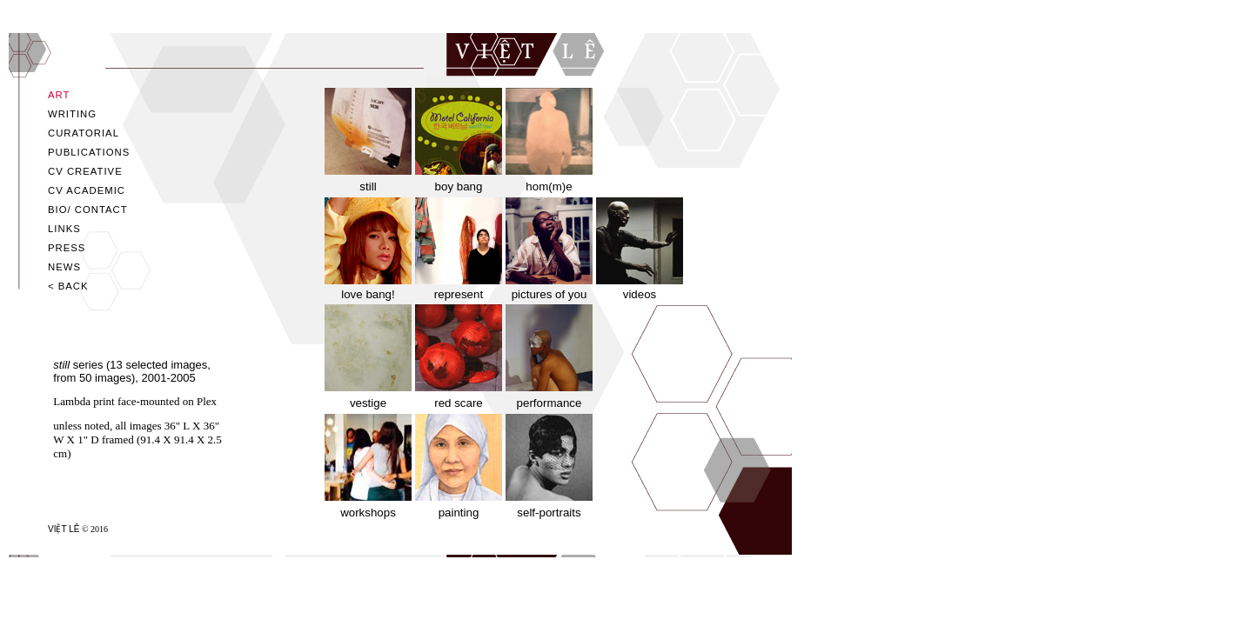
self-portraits (548, 512)
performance (549, 403)
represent (458, 294)
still (367, 186)
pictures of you (549, 294)
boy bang (459, 186)
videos (640, 294)
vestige (368, 403)
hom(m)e (549, 186)
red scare (458, 403)
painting (459, 512)
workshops (368, 512)
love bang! (368, 294)
